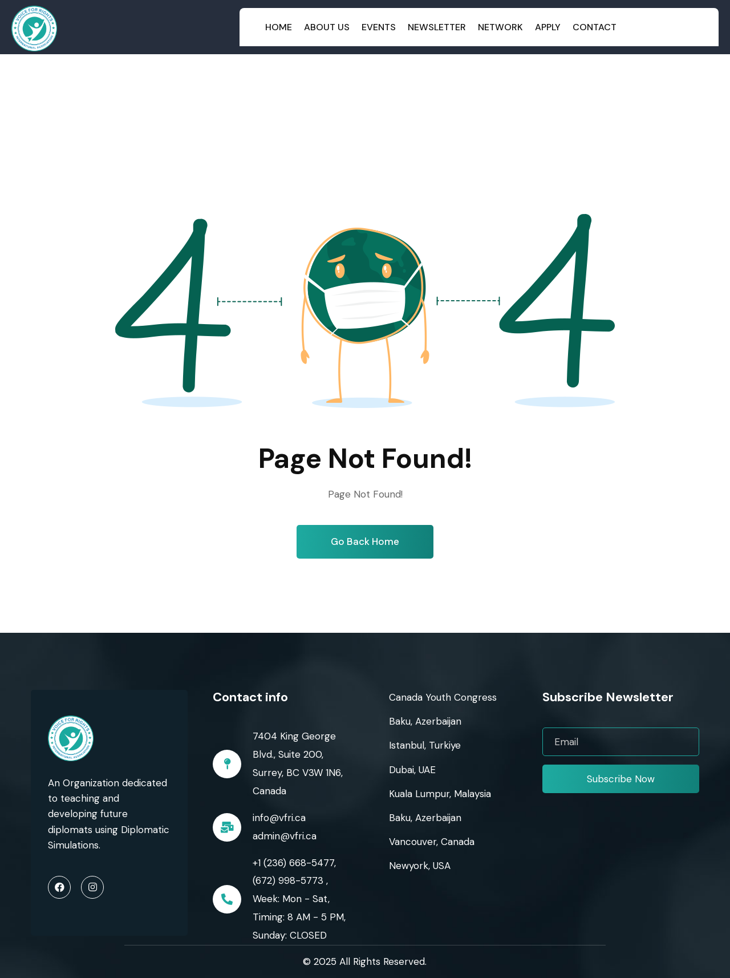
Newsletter (437, 27)
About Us (327, 27)
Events (379, 27)
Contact (595, 27)
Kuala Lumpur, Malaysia (440, 793)
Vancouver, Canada (431, 841)
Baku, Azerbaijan (425, 721)
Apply (548, 27)
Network (500, 27)
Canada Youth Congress (443, 697)
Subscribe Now (621, 779)
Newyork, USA (420, 865)
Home (278, 27)
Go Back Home (365, 541)
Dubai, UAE (412, 769)
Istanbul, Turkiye (425, 745)
